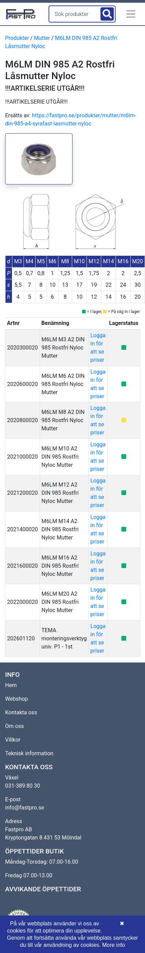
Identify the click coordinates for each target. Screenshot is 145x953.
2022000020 (22, 602)
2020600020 (22, 384)
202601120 (21, 638)
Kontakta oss (21, 712)
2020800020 (22, 420)
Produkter (17, 38)
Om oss (14, 726)
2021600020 (22, 566)
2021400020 (22, 529)
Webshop (16, 699)
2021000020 (22, 456)
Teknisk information (29, 753)
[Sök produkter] (74, 14)
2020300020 (22, 347)
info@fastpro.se (24, 807)
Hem (11, 685)
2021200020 (22, 493)
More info (113, 945)
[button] (131, 14)
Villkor (13, 739)
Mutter (42, 38)
